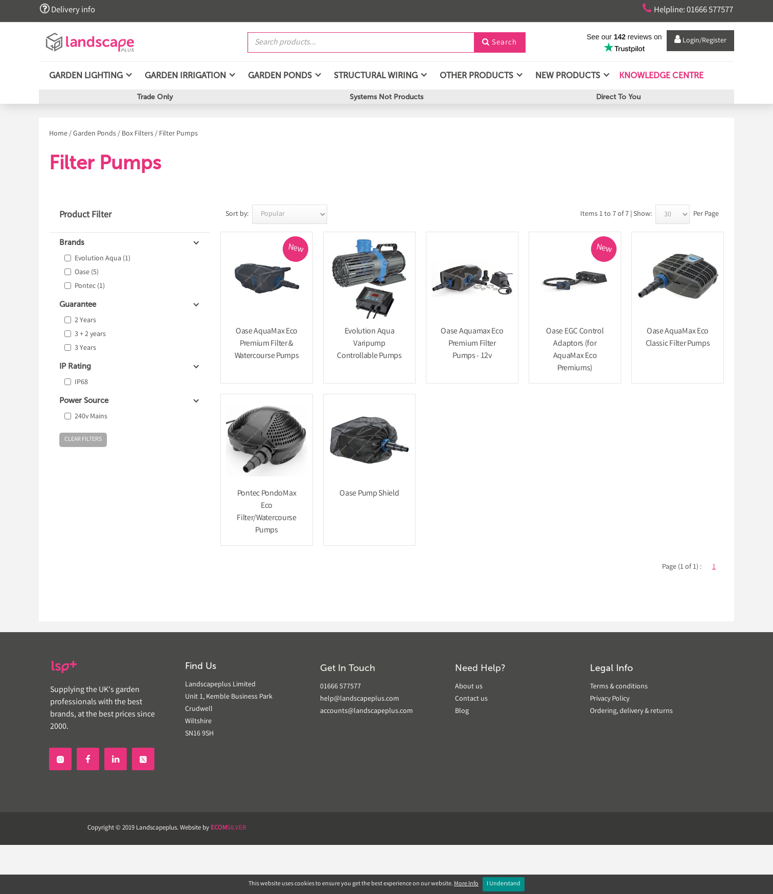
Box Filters (137, 134)
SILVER (228, 828)
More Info (466, 884)
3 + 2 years (90, 334)
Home (58, 134)
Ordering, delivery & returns (631, 711)
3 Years (85, 348)
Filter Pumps (178, 134)
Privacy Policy (609, 699)
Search (499, 42)
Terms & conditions (619, 687)
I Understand (503, 884)
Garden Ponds (94, 134)
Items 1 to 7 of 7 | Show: (616, 214)
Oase (87, 272)
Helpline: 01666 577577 (683, 9)
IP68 (81, 382)
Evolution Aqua (102, 259)
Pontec (90, 286)
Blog (462, 711)
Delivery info (68, 9)
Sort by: (236, 214)
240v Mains (91, 417)
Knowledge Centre (660, 76)
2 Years (85, 321)
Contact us (471, 699)
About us (469, 687)
